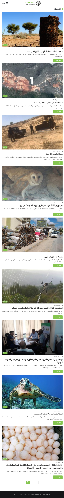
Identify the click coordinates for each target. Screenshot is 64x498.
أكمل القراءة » (58, 60)
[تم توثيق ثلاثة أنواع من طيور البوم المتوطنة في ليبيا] (32, 183)
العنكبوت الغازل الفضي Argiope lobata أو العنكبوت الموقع (37, 308)
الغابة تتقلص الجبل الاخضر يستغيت (48, 103)
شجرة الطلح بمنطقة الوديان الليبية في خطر (45, 51)
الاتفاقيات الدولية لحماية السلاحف (48, 414)
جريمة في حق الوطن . (53, 257)
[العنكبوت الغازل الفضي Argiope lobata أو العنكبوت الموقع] (32, 286)
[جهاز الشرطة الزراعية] (32, 132)
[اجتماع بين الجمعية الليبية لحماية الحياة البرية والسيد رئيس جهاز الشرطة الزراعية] (32, 337)
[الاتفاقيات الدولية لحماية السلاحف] (32, 392)
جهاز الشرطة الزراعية (54, 154)
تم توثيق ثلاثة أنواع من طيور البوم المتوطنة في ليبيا (41, 205)
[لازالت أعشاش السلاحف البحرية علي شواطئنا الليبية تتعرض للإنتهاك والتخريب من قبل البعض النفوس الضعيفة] (32, 443)
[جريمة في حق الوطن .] (32, 235)
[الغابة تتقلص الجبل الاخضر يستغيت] (32, 80)
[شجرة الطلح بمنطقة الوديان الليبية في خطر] (32, 29)
